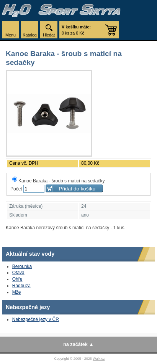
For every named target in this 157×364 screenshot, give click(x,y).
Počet (16, 189)
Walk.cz (99, 359)
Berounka (22, 266)
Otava (18, 272)
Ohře (17, 279)
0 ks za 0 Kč (76, 30)
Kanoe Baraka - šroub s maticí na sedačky (58, 181)
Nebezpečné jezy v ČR (35, 319)
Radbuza (21, 285)
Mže (16, 292)
